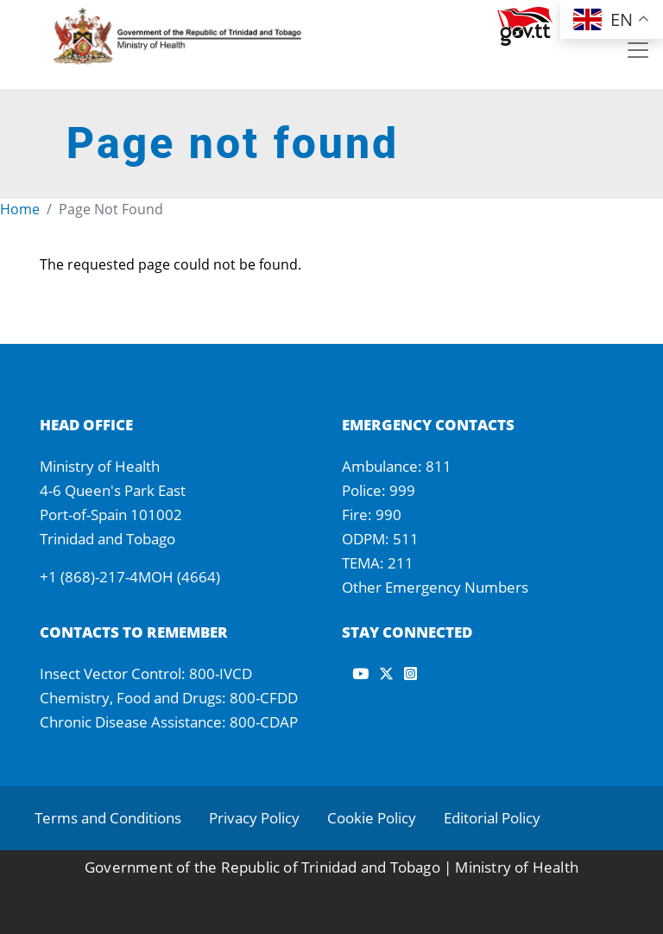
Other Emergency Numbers (435, 587)
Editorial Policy (492, 818)
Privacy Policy (254, 818)
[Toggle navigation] (638, 50)
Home (20, 209)
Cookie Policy (371, 818)
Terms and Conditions (108, 818)
